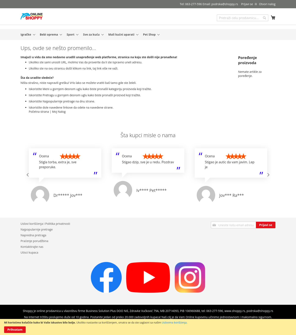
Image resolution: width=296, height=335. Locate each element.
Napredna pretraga (33, 235)
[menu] (148, 34)
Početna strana (39, 112)
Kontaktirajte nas (32, 247)
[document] (148, 327)
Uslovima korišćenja (174, 322)
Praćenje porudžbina (34, 241)
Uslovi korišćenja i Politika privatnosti (45, 224)
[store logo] (32, 16)
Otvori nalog (267, 4)
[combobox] (242, 18)
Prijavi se (247, 4)
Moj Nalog (59, 112)
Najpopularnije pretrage (37, 229)
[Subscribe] (265, 225)
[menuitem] (26, 34)
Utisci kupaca (29, 252)
